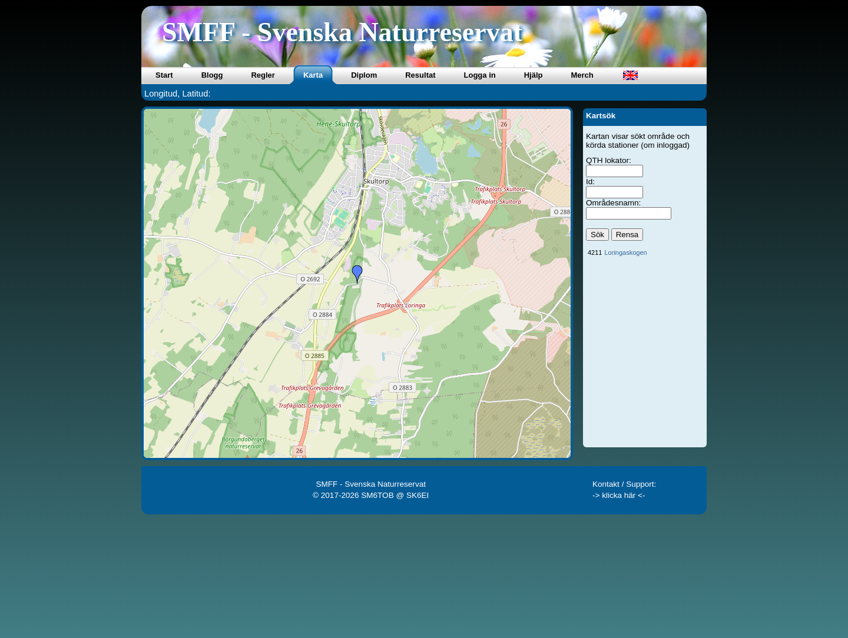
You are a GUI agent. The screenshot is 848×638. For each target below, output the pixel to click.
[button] (357, 274)
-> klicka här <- (618, 495)
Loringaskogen (625, 252)
